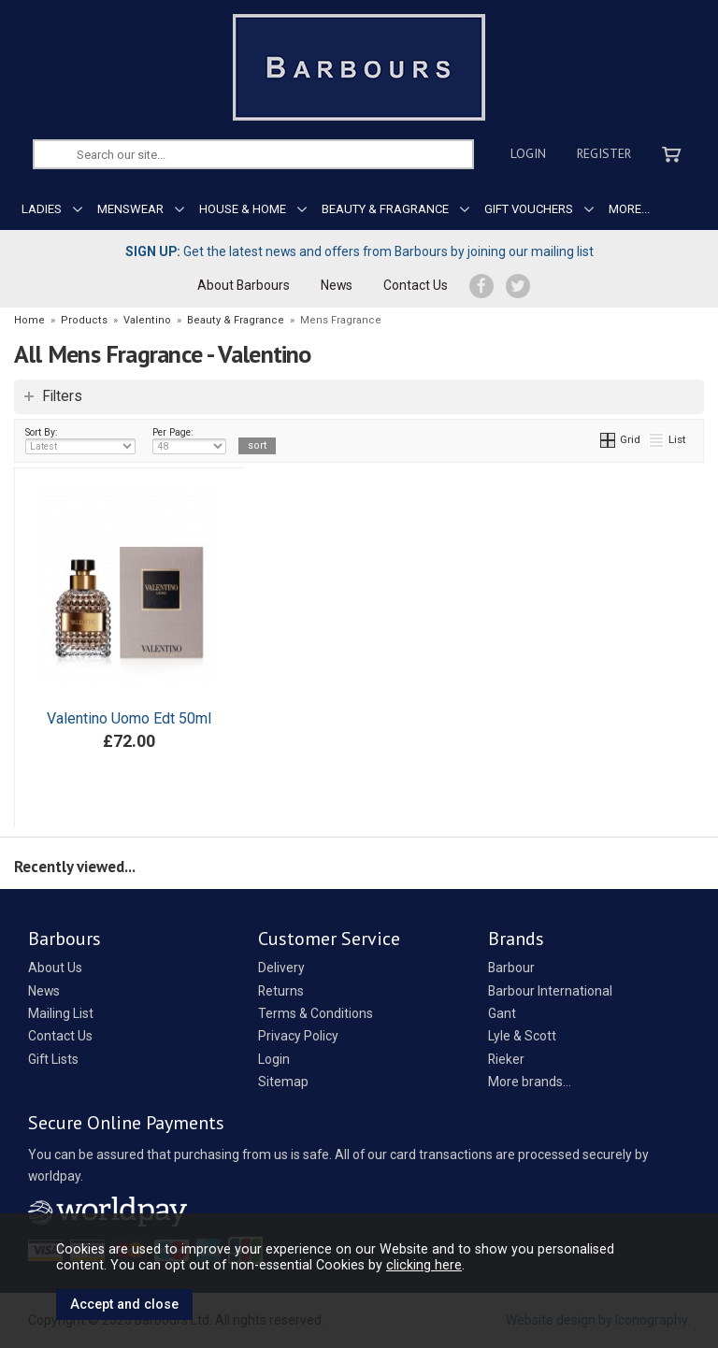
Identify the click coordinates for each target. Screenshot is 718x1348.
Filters (62, 396)
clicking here (424, 1264)
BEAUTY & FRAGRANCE (385, 209)
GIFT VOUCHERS (528, 209)
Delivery (281, 967)
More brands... (529, 1081)
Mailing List (60, 1013)
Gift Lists (53, 1059)
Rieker (506, 1059)
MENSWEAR (130, 209)
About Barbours (243, 285)
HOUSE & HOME (242, 209)
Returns (281, 990)
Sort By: (80, 440)
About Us (55, 967)
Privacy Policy (298, 1035)
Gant (502, 1013)
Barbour (511, 967)
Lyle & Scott (522, 1035)
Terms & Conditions (315, 1013)
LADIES (42, 209)
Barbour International (550, 990)
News (336, 285)
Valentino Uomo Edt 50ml (129, 718)
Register (604, 153)
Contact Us (415, 285)
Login (528, 153)
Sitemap (283, 1081)
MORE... (629, 209)
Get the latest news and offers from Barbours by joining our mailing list (359, 251)
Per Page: (189, 440)
